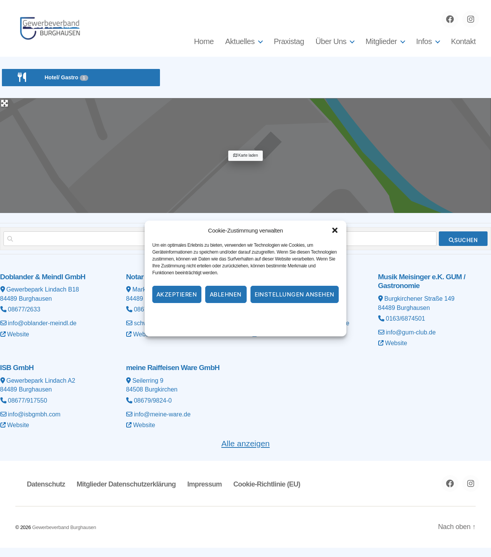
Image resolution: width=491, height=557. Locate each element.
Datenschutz (254, 314)
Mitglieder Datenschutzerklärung (126, 493)
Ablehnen (226, 294)
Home (204, 46)
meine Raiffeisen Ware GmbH (172, 377)
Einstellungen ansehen (295, 294)
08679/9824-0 (153, 409)
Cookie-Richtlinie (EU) (266, 493)
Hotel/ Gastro (66, 87)
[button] (335, 230)
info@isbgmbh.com (34, 423)
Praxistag (289, 46)
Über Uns (331, 46)
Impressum (289, 314)
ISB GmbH (17, 377)
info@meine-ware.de (162, 423)
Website (18, 343)
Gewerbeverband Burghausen (64, 536)
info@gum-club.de (411, 341)
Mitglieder (381, 46)
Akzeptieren (177, 294)
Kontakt (463, 46)
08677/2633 (24, 318)
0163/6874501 (405, 327)
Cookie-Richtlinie (214, 314)
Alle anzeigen (245, 452)
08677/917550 (27, 409)
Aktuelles (240, 46)
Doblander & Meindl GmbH (43, 286)
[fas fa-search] (463, 248)
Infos (424, 46)
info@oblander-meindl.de (42, 332)
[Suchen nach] (111, 248)
